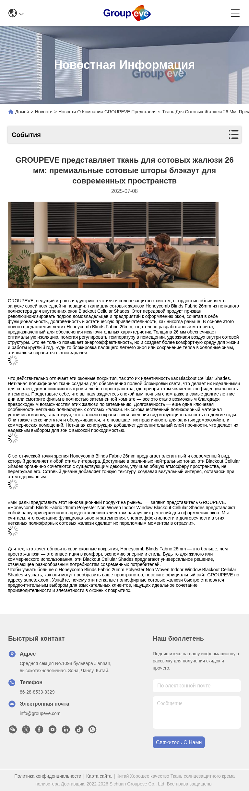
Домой (22, 111)
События (26, 134)
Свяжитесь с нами (179, 742)
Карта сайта (99, 776)
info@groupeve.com (40, 713)
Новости (44, 111)
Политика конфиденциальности (47, 776)
